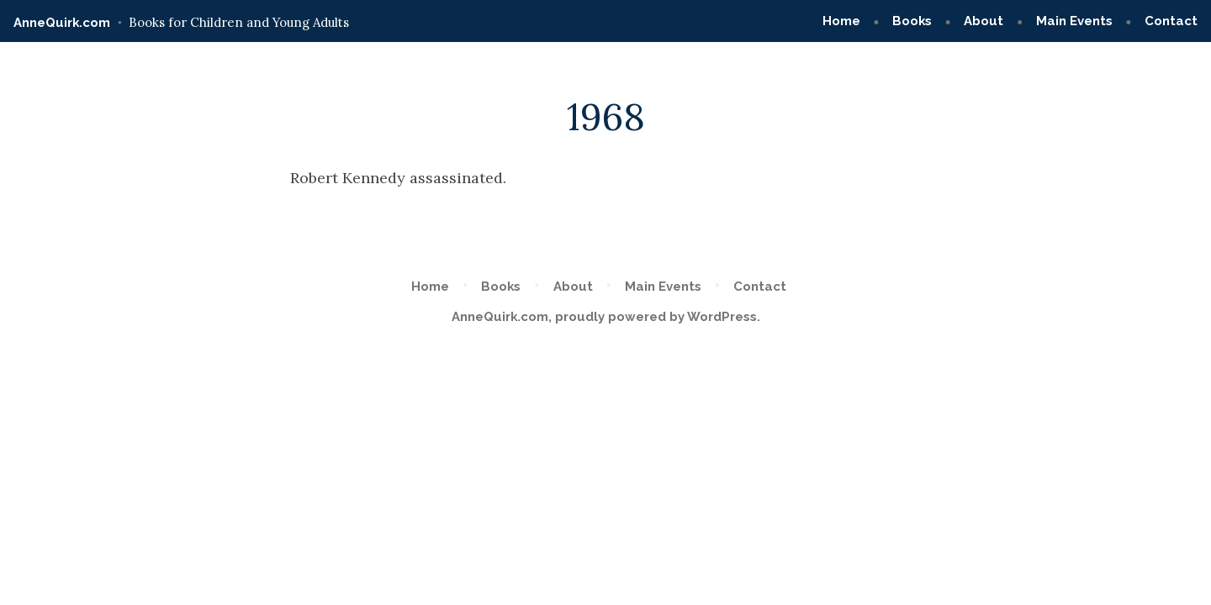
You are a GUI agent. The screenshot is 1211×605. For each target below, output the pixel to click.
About (983, 21)
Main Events (1074, 21)
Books (912, 21)
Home (841, 21)
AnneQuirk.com (61, 22)
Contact (1171, 21)
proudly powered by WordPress (656, 316)
